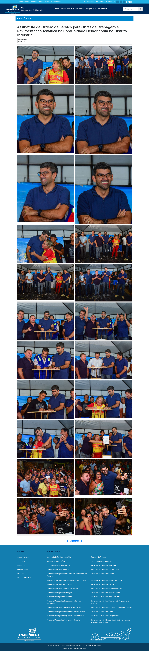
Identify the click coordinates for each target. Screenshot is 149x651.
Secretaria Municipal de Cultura (102, 574)
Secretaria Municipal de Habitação (59, 593)
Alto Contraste (99, 1)
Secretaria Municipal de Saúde (102, 612)
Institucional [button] (66, 9)
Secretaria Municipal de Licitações (59, 597)
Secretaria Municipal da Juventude (103, 565)
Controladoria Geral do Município (59, 557)
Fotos (28, 18)
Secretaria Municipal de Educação (59, 584)
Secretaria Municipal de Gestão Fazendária (106, 589)
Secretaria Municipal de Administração (105, 570)
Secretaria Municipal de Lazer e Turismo (105, 593)
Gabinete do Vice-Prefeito (56, 561)
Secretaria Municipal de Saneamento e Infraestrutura (66, 612)
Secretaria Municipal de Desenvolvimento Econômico (66, 580)
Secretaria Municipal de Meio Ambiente (105, 597)
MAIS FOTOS (74, 541)
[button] (140, 9)
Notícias (96, 9)
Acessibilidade (89, 1)
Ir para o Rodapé (56, 1)
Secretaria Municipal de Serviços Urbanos (106, 616)
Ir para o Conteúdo (23, 1)
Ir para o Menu (33, 1)
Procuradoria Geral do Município (58, 565)
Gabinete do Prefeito (98, 557)
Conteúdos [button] (77, 9)
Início (57, 9)
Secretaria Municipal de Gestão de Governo (62, 589)
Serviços (88, 9)
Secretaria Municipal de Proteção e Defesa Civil (64, 608)
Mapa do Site (110, 1)
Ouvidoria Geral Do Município (101, 561)
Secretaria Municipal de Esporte (102, 584)
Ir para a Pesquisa (44, 1)
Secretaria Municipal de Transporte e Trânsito (63, 620)
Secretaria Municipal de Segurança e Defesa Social (65, 616)
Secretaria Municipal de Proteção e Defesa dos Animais (111, 608)
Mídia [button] (103, 9)
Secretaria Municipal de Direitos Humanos (106, 580)
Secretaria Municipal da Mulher (58, 570)
